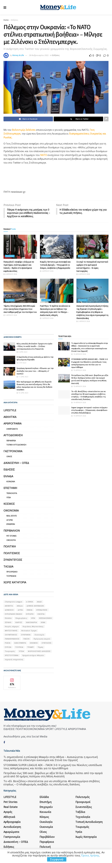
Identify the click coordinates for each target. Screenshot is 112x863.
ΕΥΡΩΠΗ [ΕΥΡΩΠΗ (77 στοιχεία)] (30, 614)
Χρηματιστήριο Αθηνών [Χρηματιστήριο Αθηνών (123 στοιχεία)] (33, 655)
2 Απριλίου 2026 (83, 321)
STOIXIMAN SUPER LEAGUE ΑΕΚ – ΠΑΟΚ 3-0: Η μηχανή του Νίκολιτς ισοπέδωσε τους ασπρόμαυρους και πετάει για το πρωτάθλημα (89, 363)
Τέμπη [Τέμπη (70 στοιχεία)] (40, 647)
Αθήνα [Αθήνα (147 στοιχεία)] (20, 606)
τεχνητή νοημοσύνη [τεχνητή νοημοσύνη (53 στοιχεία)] (14, 659)
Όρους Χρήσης (90, 855)
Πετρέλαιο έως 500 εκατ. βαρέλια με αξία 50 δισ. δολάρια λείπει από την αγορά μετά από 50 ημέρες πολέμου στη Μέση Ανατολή (89, 379)
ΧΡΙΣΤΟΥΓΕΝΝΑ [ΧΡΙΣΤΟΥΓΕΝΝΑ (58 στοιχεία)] (11, 655)
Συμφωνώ (56, 859)
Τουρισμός (11, 576)
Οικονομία (11, 510)
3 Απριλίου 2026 (10, 315)
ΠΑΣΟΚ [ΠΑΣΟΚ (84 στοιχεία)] (26, 639)
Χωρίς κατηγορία (15, 582)
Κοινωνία (10, 481)
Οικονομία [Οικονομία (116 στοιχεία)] (39, 635)
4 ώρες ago (22, 352)
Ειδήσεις (14, 20)
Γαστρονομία (13, 451)
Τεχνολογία (11, 493)
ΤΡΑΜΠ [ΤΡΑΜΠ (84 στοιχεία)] (30, 647)
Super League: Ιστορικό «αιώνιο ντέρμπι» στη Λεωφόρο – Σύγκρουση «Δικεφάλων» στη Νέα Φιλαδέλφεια (89, 410)
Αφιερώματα (12, 429)
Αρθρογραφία (12, 423)
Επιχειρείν (10, 524)
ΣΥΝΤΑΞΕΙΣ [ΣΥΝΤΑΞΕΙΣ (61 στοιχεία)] (46, 643)
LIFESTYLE (10, 410)
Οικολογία (11, 540)
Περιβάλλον (12, 530)
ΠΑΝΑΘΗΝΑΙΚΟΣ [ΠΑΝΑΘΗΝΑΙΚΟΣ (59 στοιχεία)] (12, 639)
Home (6, 20)
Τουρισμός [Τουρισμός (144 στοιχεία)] (10, 651)
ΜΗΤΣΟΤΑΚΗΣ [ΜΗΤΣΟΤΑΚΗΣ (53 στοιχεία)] (11, 631)
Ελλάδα (8, 476)
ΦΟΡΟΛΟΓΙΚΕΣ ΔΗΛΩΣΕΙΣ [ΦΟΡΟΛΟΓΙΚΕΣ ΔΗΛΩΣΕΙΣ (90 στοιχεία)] (39, 651)
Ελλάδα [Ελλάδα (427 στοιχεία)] (8, 618)
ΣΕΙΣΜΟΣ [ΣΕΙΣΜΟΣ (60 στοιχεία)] (34, 643)
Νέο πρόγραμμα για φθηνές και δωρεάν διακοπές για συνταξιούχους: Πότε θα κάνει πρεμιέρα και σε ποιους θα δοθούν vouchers (34, 386)
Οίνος (9, 456)
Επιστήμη (10, 488)
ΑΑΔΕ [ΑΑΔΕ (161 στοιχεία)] (39, 602)
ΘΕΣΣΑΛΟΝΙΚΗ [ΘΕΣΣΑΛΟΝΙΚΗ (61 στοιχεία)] (45, 618)
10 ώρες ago (22, 393)
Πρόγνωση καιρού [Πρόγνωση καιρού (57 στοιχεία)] (42, 639)
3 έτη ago (21, 363)
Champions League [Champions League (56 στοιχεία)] (13, 602)
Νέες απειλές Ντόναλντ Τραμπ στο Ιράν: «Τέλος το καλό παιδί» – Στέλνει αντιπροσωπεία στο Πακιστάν (34, 346)
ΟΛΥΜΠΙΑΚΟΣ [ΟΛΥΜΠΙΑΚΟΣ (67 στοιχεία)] (11, 635)
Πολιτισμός (12, 553)
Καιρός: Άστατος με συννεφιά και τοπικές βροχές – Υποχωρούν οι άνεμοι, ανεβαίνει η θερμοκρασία (55, 265)
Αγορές (9, 520)
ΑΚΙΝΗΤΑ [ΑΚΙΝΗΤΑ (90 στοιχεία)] (9, 606)
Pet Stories (11, 536)
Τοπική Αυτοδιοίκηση (16, 445)
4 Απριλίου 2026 (10, 274)
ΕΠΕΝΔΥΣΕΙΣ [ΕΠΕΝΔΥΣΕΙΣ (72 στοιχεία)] (41, 610)
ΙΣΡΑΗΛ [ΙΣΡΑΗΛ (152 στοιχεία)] (8, 622)
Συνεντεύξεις (13, 560)
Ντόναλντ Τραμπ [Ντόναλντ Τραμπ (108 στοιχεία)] (28, 631)
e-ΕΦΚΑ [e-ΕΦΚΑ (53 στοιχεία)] (29, 602)
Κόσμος (9, 504)
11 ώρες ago (22, 377)
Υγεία (8, 497)
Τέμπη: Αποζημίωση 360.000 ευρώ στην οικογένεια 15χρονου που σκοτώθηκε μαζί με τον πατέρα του (20, 309)
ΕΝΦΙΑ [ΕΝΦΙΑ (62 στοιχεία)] (29, 610)
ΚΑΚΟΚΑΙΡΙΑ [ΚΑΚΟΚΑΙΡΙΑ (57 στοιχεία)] (31, 622)
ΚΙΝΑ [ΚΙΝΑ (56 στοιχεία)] (43, 622)
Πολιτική (10, 546)
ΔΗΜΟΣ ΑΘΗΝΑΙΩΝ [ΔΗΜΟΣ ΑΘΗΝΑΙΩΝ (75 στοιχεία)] (35, 606)
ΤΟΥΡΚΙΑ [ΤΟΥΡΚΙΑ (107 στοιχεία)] (19, 647)
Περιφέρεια (11, 441)
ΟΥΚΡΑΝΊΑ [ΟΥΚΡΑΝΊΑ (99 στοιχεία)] (25, 635)
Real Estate (11, 516)
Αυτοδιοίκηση (13, 435)
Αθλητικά (10, 417)
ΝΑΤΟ (44, 155)
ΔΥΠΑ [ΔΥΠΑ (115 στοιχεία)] (20, 610)
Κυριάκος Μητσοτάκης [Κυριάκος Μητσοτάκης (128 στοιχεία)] (33, 626)
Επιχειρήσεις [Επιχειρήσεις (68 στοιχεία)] (21, 618)
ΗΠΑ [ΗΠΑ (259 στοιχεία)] (33, 618)
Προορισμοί (11, 572)
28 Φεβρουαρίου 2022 (39, 55)
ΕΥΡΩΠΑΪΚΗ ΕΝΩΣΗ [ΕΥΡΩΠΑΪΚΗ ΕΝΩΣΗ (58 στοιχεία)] (13, 614)
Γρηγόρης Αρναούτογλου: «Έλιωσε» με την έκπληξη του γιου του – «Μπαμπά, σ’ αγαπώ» (35, 371)
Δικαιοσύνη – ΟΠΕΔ (16, 463)
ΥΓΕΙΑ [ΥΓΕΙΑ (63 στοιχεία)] (21, 651)
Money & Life (18, 55)
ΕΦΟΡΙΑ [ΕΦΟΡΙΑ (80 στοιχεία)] (41, 614)
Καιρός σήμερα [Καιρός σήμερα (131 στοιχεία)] (12, 626)
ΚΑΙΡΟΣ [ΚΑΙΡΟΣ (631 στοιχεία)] (18, 622)
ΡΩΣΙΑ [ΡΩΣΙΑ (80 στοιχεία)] (7, 643)
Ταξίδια (8, 566)
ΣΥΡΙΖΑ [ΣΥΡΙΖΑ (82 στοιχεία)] (8, 647)
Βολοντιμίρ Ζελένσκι (24, 129)
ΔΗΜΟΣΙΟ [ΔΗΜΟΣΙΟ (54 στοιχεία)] (9, 610)
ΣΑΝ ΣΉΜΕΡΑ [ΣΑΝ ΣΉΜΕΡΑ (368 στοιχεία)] (20, 643)
